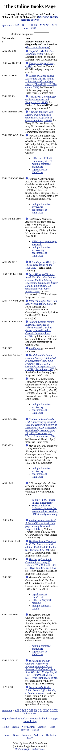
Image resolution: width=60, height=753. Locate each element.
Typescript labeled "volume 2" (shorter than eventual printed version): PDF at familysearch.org (45, 509)
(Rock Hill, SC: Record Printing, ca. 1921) (41, 669)
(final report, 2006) (41, 302)
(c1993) (39, 52)
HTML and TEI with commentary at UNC (42, 159)
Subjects (25, 729)
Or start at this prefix (21, 34)
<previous (7, 25)
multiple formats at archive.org (41, 165)
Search (15, 726)
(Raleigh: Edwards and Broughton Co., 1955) (40, 99)
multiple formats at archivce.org (41, 248)
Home (6, 726)
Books (7, 735)
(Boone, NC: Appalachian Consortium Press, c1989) (39, 116)
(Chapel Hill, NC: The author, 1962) (41, 81)
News (16, 735)
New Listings (28, 726)
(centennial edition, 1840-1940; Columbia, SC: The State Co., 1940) (41, 545)
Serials (35, 729)
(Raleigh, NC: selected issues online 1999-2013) (40, 265)
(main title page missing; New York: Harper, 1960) (40, 524)
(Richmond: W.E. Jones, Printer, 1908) (41, 283)
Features (26, 735)
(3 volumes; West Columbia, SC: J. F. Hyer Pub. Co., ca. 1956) (40, 563)
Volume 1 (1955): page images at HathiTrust (43, 501)
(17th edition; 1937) (40, 362)
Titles (52, 726)
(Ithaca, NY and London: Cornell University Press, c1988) (39, 329)
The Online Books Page (30, 6)
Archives (38, 735)
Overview (43, 17)
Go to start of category (37, 47)
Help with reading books (14, 718)
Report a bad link (39, 718)
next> (33, 28)
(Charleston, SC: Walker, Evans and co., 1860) (41, 428)
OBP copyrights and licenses (29, 749)
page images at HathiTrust (39, 171)
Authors (42, 726)
